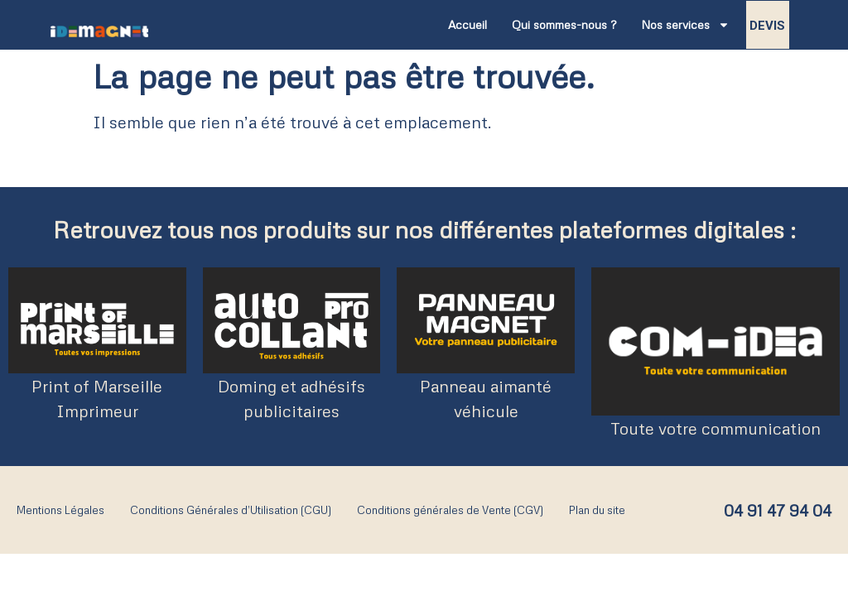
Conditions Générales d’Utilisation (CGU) (230, 510)
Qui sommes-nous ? (564, 24)
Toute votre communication (715, 428)
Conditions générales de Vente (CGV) (450, 510)
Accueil (467, 24)
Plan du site (597, 510)
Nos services (685, 25)
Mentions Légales (60, 510)
